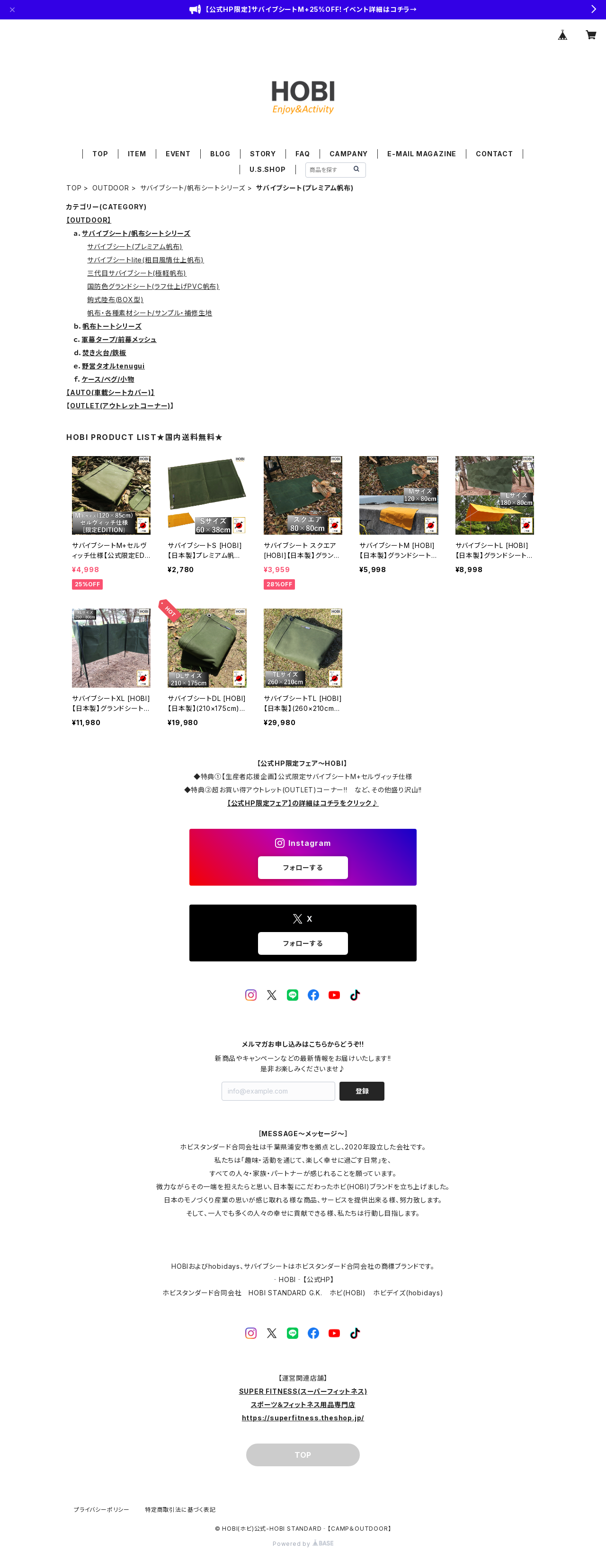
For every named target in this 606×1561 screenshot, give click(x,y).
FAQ (302, 154)
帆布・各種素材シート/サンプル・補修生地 (149, 313)
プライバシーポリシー (102, 1509)
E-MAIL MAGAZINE (421, 154)
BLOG (220, 154)
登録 (362, 1091)
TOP (100, 154)
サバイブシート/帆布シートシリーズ (193, 188)
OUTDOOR (110, 188)
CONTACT (494, 154)
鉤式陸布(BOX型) (115, 300)
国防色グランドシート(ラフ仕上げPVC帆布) (153, 286)
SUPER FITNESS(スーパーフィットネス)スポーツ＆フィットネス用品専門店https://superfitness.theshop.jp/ (303, 1404)
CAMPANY (349, 154)
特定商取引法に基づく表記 (180, 1509)
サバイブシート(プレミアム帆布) (135, 246)
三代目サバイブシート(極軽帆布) (137, 273)
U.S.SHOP (267, 169)
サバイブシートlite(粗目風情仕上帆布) (145, 260)
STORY (263, 154)
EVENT (178, 154)
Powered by (303, 1543)
